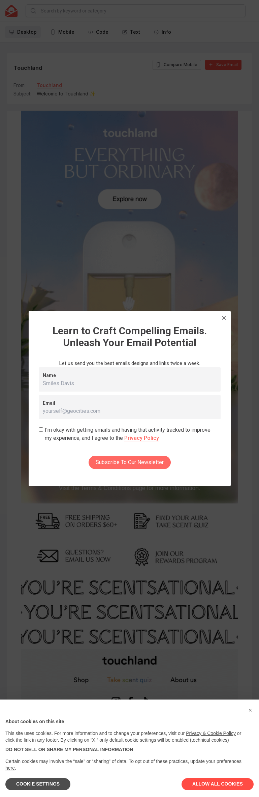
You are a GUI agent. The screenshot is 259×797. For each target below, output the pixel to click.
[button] (250, 710)
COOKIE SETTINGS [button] (38, 784)
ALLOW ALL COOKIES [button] (217, 784)
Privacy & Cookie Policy (211, 733)
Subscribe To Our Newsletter (130, 462)
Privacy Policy (141, 438)
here (10, 768)
